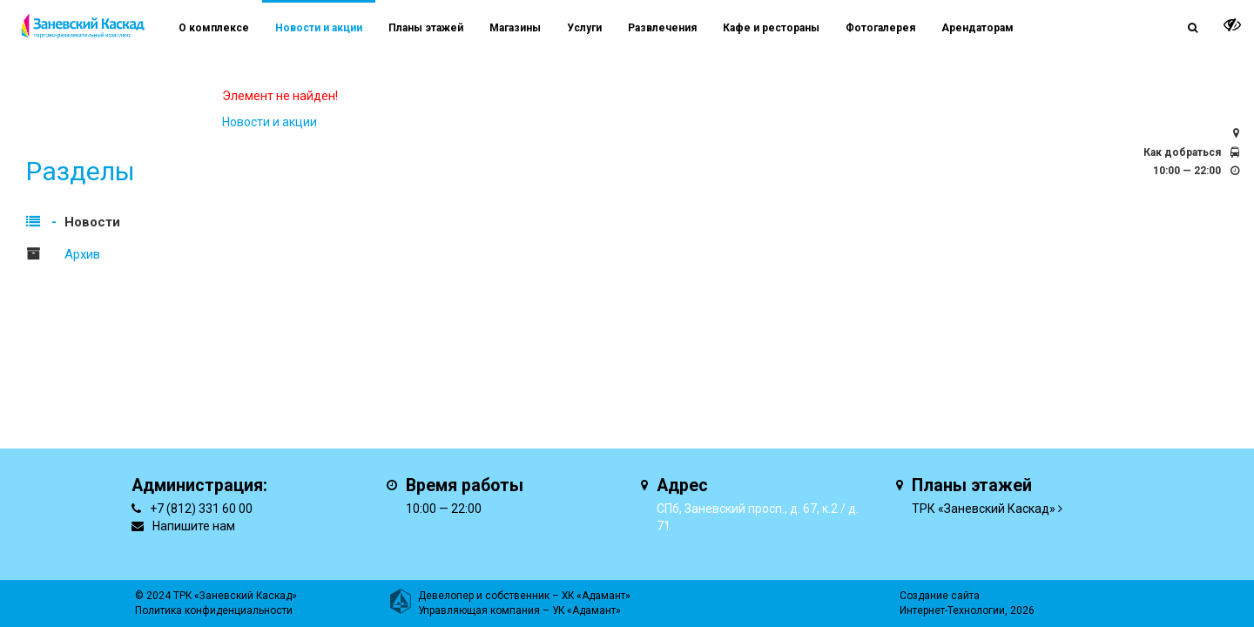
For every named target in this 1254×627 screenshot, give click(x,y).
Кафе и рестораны (771, 28)
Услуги (584, 28)
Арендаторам (977, 28)
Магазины (515, 28)
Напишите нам (193, 526)
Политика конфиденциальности (214, 610)
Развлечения (662, 28)
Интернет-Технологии (952, 610)
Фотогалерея (880, 28)
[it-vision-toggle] (1232, 24)
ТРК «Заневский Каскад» (983, 509)
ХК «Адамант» (596, 596)
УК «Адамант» (586, 610)
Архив (82, 254)
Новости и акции (318, 28)
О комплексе (214, 28)
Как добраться (1182, 152)
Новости (92, 222)
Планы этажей (425, 28)
